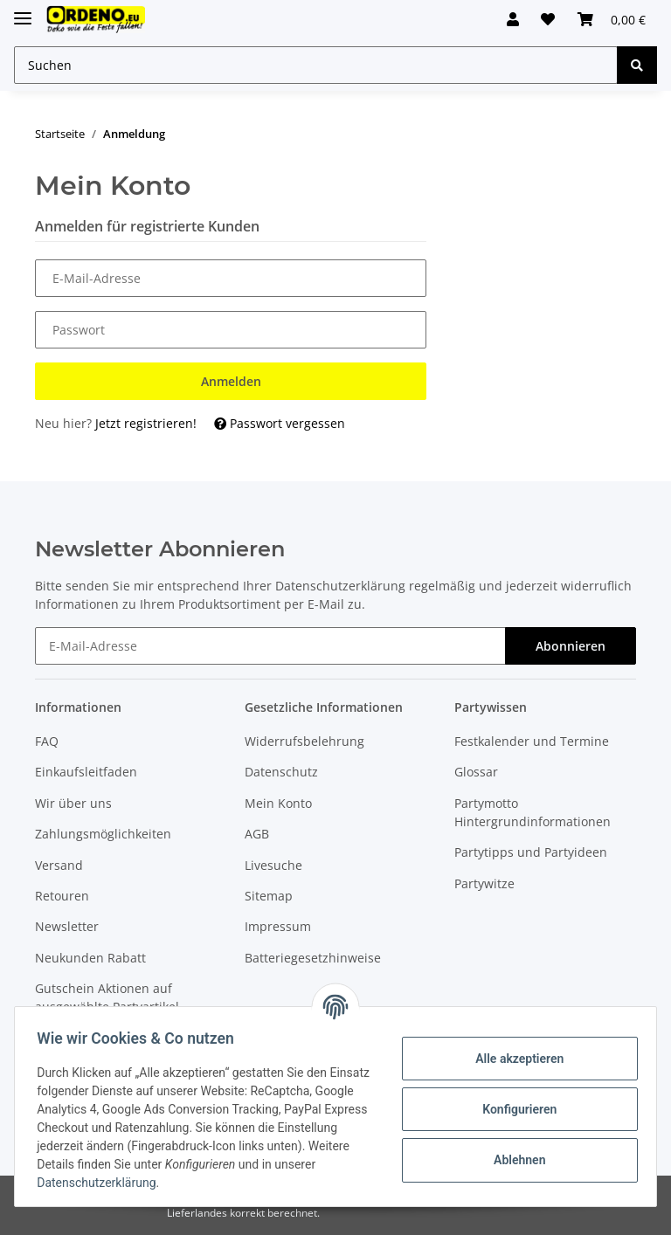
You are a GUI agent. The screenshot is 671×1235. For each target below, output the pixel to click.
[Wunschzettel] (540, 19)
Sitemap (269, 895)
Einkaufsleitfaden (86, 771)
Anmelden (231, 381)
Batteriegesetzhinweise (313, 957)
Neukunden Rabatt (90, 957)
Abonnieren (570, 646)
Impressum (278, 926)
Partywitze (484, 883)
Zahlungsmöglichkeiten (103, 833)
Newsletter (67, 926)
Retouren (62, 895)
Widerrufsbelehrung (304, 741)
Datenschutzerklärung (340, 585)
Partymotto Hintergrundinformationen (532, 812)
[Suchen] (316, 65)
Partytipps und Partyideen (530, 852)
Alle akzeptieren (513, 1059)
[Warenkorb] (609, 19)
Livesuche (273, 865)
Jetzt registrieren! (146, 423)
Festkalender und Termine (531, 741)
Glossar (476, 771)
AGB (257, 833)
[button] (499, 19)
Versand (59, 865)
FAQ (47, 741)
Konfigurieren (513, 1109)
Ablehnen (513, 1160)
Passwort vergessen (279, 423)
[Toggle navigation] (22, 11)
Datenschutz (281, 771)
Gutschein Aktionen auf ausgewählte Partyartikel (107, 997)
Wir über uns (73, 803)
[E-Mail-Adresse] (270, 646)
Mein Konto (278, 803)
